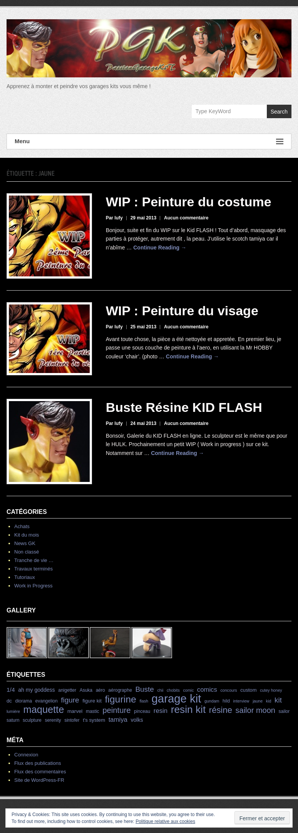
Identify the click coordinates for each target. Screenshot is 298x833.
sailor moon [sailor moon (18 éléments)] (255, 710)
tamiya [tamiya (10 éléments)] (118, 719)
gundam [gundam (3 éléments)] (211, 701)
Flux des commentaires (40, 771)
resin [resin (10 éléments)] (160, 710)
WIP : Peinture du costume (188, 201)
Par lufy (114, 218)
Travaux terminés (33, 569)
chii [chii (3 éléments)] (160, 690)
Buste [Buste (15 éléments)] (144, 689)
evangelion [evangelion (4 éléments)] (46, 701)
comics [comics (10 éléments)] (207, 689)
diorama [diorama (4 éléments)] (23, 701)
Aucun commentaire (186, 218)
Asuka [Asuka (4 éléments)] (86, 690)
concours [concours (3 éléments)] (228, 690)
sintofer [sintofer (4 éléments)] (71, 720)
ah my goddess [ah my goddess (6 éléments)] (36, 690)
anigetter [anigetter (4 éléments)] (67, 690)
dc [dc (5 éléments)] (9, 701)
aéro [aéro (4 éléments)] (100, 690)
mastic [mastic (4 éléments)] (92, 711)
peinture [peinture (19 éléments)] (116, 710)
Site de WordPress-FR (39, 780)
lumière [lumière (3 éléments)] (13, 711)
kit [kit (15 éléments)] (278, 700)
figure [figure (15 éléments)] (70, 700)
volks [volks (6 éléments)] (137, 720)
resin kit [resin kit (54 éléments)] (188, 709)
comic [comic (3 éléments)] (188, 690)
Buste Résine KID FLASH (184, 407)
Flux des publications (37, 763)
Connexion (26, 755)
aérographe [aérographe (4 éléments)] (120, 690)
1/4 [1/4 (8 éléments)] (11, 689)
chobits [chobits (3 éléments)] (173, 690)
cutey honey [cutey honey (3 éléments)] (271, 690)
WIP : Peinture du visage (182, 310)
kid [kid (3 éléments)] (268, 701)
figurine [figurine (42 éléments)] (120, 699)
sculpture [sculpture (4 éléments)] (32, 720)
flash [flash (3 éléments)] (143, 701)
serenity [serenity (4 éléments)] (53, 720)
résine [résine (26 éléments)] (220, 710)
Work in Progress (33, 586)
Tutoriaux (24, 577)
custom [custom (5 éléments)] (248, 690)
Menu (149, 141)
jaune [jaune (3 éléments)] (258, 701)
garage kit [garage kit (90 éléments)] (176, 698)
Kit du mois (26, 535)
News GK (24, 543)
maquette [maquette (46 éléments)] (43, 709)
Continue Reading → (159, 247)
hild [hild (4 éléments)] (226, 701)
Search (279, 112)
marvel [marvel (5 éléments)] (74, 711)
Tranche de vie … (34, 560)
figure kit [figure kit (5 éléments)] (92, 701)
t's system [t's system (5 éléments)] (94, 720)
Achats (22, 526)
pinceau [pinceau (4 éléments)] (142, 711)
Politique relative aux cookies (165, 821)
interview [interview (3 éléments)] (241, 701)
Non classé (26, 552)
